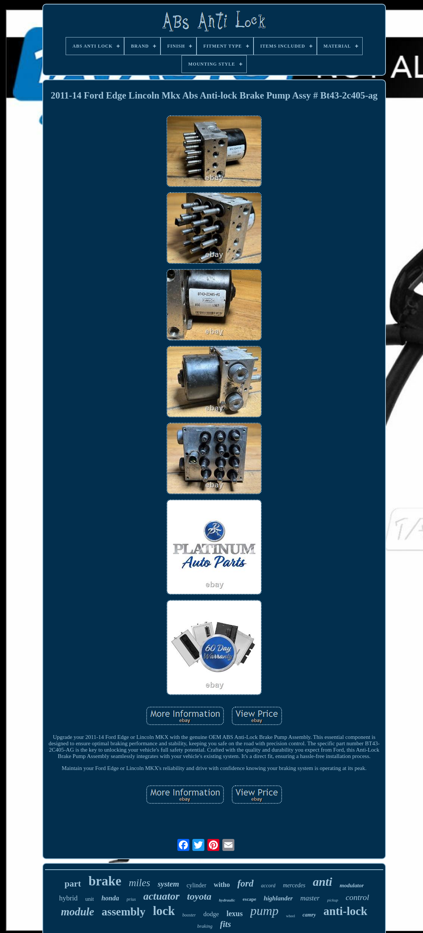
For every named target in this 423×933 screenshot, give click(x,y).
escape (249, 899)
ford (245, 883)
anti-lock (345, 911)
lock (164, 911)
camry (309, 915)
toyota (199, 896)
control (357, 897)
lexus (234, 913)
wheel (290, 916)
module (77, 912)
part (72, 883)
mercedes (294, 885)
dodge (211, 914)
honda (110, 898)
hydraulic (227, 900)
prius (131, 899)
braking (204, 926)
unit (89, 899)
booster (189, 915)
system (168, 883)
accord (268, 885)
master (310, 898)
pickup (332, 900)
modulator (352, 885)
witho (222, 884)
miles (139, 882)
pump (264, 911)
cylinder (196, 885)
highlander (278, 898)
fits (225, 924)
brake (105, 881)
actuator (161, 896)
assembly (124, 911)
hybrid (68, 898)
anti (322, 881)
